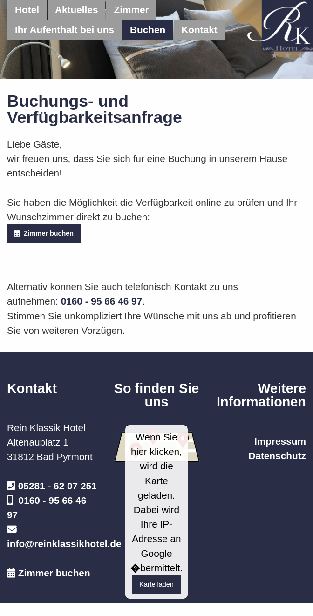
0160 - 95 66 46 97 (102, 301)
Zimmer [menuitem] (131, 9)
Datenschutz (277, 455)
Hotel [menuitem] (27, 9)
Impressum (280, 441)
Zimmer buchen (44, 233)
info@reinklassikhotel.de (64, 543)
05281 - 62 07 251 (57, 486)
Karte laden (156, 584)
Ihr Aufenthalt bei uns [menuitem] (64, 29)
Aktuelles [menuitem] (76, 9)
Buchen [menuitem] (147, 29)
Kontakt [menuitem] (199, 29)
